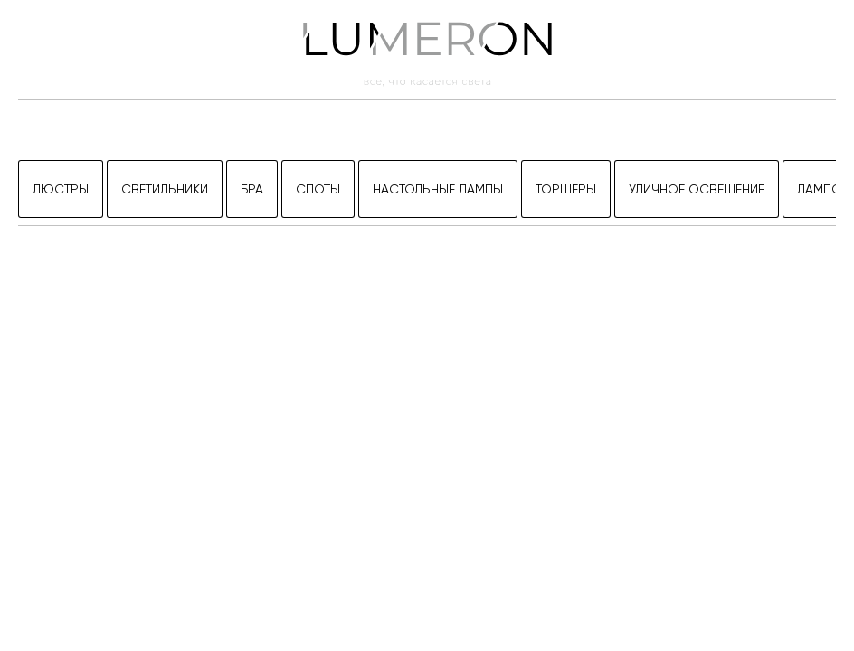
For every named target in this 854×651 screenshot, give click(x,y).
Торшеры (566, 189)
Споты (318, 189)
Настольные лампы (438, 189)
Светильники (164, 189)
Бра (252, 189)
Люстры (61, 189)
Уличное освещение (696, 189)
